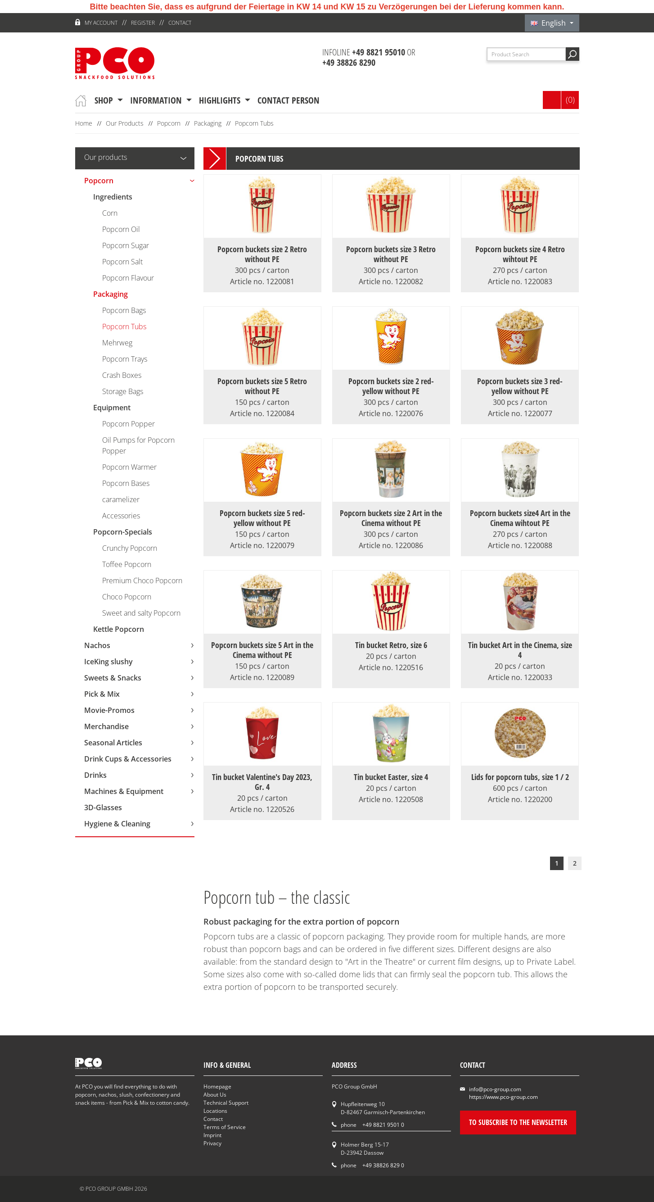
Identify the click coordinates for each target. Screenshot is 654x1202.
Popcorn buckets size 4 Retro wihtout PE (520, 259)
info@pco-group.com (495, 1089)
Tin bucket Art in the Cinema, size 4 (520, 655)
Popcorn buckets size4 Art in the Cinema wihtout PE (520, 523)
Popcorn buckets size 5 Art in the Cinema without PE (262, 655)
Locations (215, 1111)
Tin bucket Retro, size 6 (391, 650)
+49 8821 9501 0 (383, 1125)
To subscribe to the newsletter (518, 1122)
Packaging (207, 123)
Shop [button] (105, 100)
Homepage (217, 1086)
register (143, 23)
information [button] (157, 100)
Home (83, 123)
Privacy (212, 1143)
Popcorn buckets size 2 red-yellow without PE (391, 391)
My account (101, 23)
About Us (214, 1094)
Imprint (212, 1135)
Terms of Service (224, 1127)
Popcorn (168, 123)
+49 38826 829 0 (383, 1165)
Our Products (125, 123)
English (549, 23)
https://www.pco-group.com (503, 1097)
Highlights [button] (221, 100)
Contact (179, 23)
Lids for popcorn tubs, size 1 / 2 (520, 782)
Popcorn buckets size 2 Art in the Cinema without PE (391, 523)
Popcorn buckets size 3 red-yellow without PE (520, 391)
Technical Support (225, 1103)
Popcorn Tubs (254, 123)
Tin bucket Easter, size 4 (391, 782)
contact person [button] (288, 100)
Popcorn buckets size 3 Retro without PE (391, 259)
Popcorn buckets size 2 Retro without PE (262, 259)
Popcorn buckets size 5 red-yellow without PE (262, 523)
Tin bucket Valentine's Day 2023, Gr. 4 (262, 787)
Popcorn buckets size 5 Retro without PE (262, 391)
